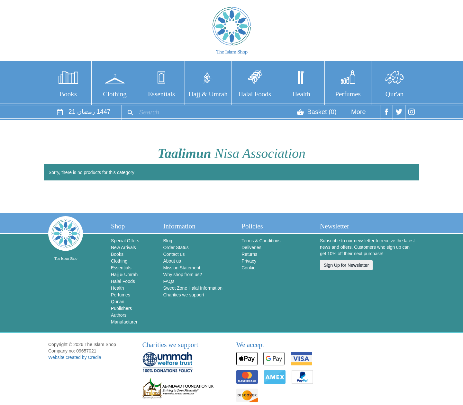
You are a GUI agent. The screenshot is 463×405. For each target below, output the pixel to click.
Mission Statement (181, 267)
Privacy (248, 261)
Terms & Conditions (260, 240)
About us (172, 261)
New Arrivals (123, 247)
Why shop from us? (182, 274)
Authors (118, 315)
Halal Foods (254, 94)
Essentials (161, 94)
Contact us (174, 254)
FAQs (168, 281)
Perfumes (347, 94)
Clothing (115, 94)
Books (68, 94)
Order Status (175, 247)
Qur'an (395, 94)
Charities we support (183, 294)
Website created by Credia (74, 357)
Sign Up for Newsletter (346, 265)
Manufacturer (124, 321)
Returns (249, 254)
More (358, 114)
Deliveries (251, 247)
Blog (167, 240)
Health (301, 94)
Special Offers (125, 240)
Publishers (121, 308)
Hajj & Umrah (207, 94)
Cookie (248, 267)
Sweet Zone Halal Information (192, 288)
